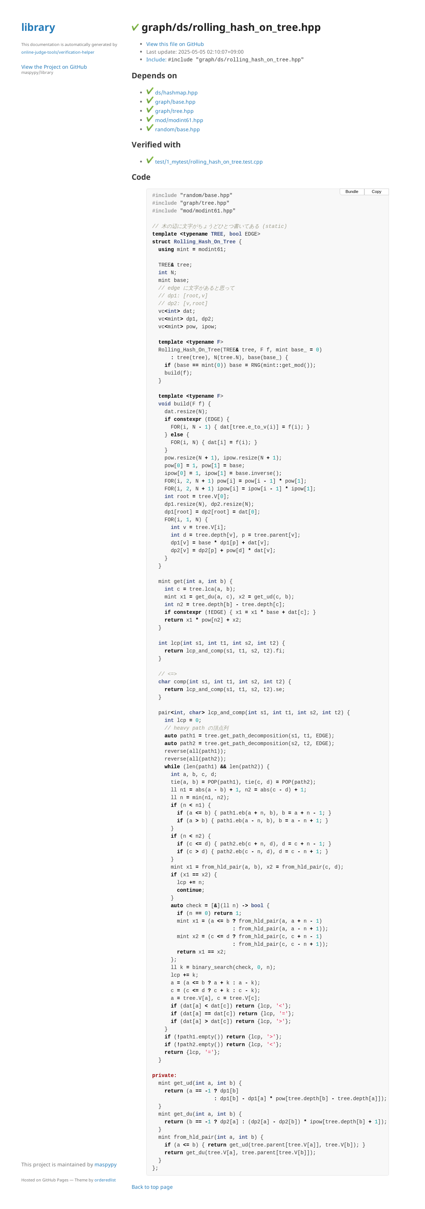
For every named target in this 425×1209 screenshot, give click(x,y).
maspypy (105, 1164)
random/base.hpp (173, 129)
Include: (225, 59)
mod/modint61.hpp (174, 120)
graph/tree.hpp (170, 110)
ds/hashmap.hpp (172, 92)
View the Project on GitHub (72, 69)
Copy (376, 191)
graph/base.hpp (171, 101)
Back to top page (152, 1186)
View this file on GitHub (175, 43)
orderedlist (105, 1180)
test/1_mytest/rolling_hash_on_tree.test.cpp (204, 161)
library (38, 27)
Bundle (352, 191)
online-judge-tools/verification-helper (57, 52)
